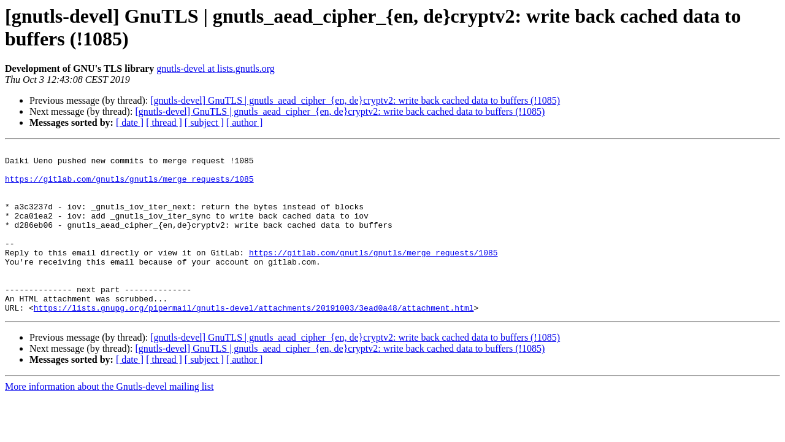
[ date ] (130, 122)
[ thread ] (164, 122)
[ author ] (244, 122)
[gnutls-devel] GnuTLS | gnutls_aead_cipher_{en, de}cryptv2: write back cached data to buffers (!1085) (355, 100)
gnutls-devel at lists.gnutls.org (215, 68)
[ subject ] (204, 122)
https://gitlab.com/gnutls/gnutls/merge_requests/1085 (129, 186)
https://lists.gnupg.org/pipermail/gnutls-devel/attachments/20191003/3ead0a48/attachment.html (254, 340)
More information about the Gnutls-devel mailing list (109, 419)
